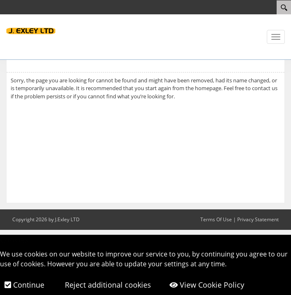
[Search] (284, 7)
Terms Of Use (216, 219)
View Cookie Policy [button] (207, 285)
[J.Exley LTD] (30, 30)
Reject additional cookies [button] (107, 285)
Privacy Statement (258, 219)
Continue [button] (24, 285)
